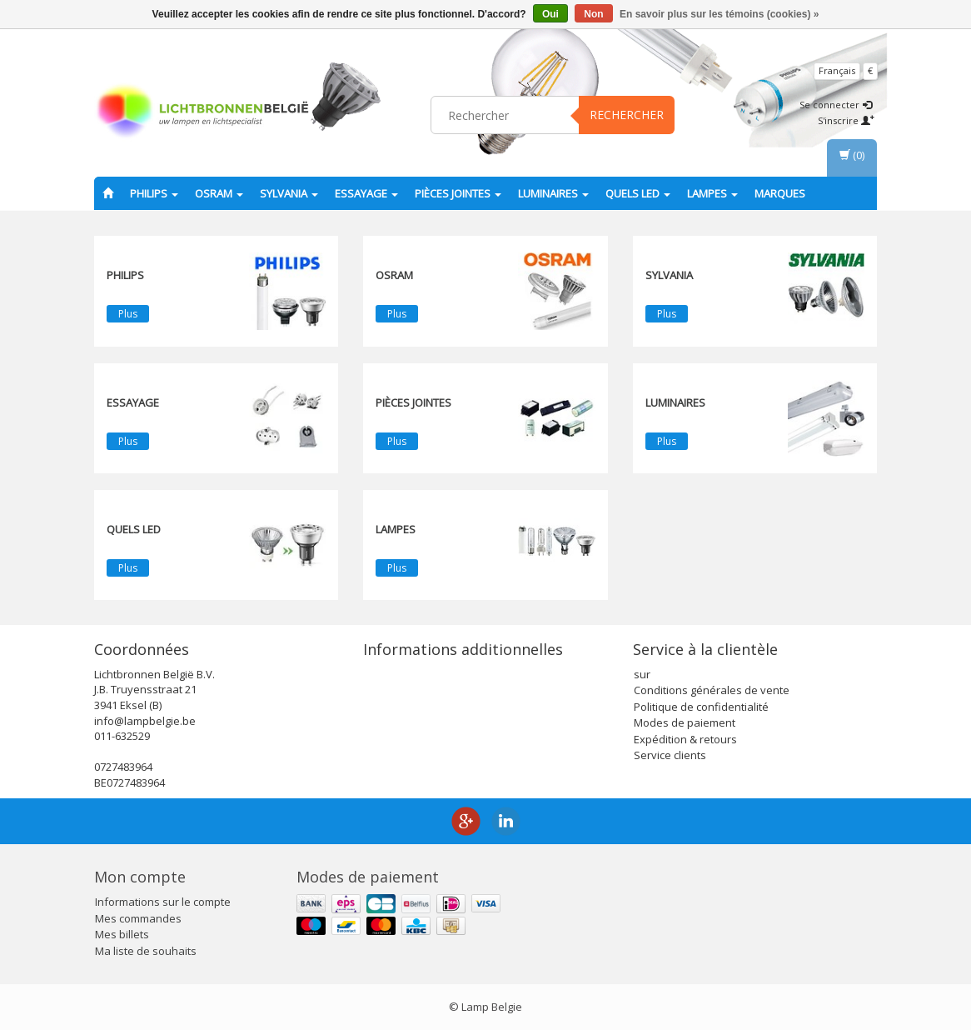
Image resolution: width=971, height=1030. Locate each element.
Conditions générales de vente (711, 690)
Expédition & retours (685, 739)
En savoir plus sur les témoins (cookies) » (719, 14)
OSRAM (219, 193)
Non (593, 14)
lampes (712, 193)
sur (642, 674)
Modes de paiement (684, 722)
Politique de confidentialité (701, 706)
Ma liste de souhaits (146, 950)
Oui (550, 14)
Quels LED (637, 193)
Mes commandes (138, 918)
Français (837, 70)
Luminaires (553, 193)
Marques (779, 193)
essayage (366, 193)
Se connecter (835, 104)
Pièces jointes (458, 193)
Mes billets (122, 934)
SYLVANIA (289, 193)
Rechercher (627, 114)
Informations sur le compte (163, 901)
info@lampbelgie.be (145, 720)
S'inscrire (846, 120)
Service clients (670, 755)
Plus (127, 314)
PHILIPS (154, 193)
